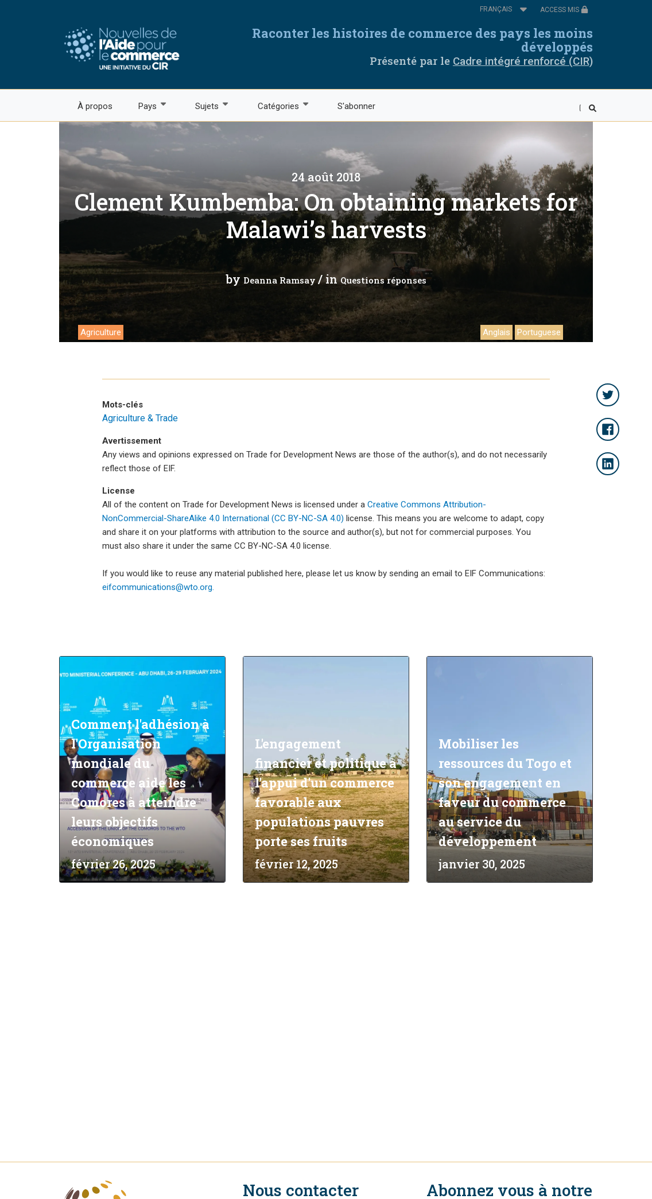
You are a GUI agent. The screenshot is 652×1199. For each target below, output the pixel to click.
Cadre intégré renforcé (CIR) (523, 61)
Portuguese (539, 332)
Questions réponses (383, 280)
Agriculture (100, 332)
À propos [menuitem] (94, 106)
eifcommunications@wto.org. (158, 587)
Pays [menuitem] (146, 105)
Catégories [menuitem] (277, 105)
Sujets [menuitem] (207, 105)
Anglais (496, 332)
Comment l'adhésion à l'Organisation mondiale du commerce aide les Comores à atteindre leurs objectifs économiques (140, 782)
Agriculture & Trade (140, 418)
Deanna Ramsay (279, 280)
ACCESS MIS (564, 10)
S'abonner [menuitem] (356, 106)
